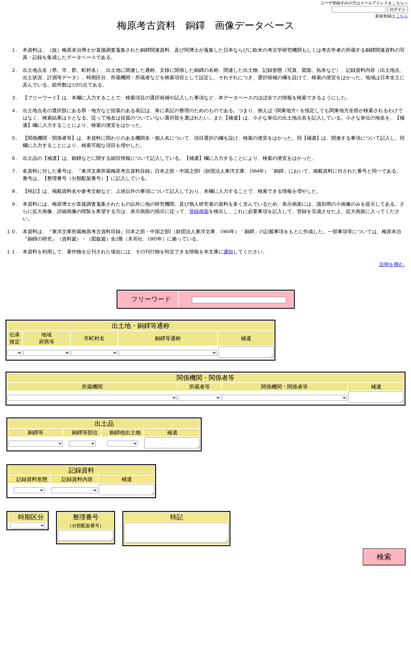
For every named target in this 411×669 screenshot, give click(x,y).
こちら (402, 16)
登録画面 (199, 211)
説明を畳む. (392, 264)
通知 (228, 251)
